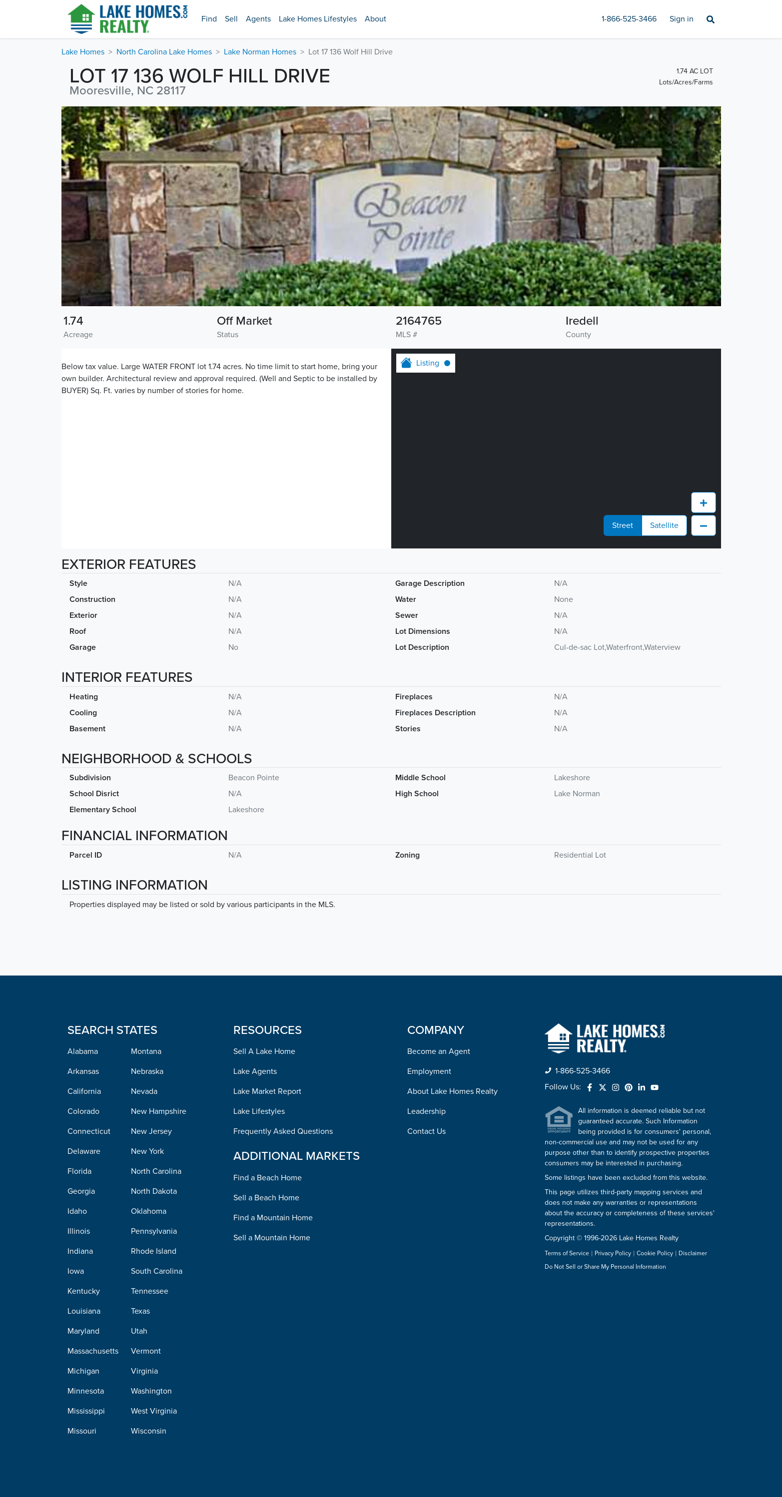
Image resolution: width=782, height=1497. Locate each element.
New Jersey (151, 1131)
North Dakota (154, 1191)
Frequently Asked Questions (283, 1131)
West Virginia (154, 1411)
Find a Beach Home (267, 1178)
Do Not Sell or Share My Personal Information (605, 1267)
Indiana (80, 1251)
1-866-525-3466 (629, 19)
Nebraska (147, 1071)
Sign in (682, 19)
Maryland (83, 1331)
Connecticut (88, 1131)
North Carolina (156, 1171)
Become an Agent (438, 1051)
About (375, 19)
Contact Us (426, 1131)
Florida (79, 1171)
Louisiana (83, 1311)
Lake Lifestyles (259, 1111)
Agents (258, 19)
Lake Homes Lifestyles (318, 19)
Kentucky (83, 1291)
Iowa (75, 1271)
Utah (139, 1331)
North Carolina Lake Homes (164, 52)
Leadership (426, 1111)
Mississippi (86, 1411)
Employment (429, 1071)
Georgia (81, 1191)
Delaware (83, 1151)
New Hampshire (158, 1111)
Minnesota (85, 1391)
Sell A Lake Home (264, 1051)
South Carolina (156, 1271)
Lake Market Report (267, 1091)
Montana (146, 1051)
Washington (151, 1391)
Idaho (77, 1211)
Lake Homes (82, 52)
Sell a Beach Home (266, 1198)
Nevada (144, 1091)
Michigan (83, 1371)
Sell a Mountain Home (271, 1238)
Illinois (78, 1231)
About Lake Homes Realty (452, 1091)
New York (147, 1151)
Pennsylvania (154, 1231)
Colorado (83, 1111)
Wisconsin (148, 1431)
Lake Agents (255, 1071)
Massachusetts (92, 1351)
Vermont (146, 1351)
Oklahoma (148, 1211)
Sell (231, 19)
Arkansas (83, 1071)
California (84, 1091)
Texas (140, 1311)
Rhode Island (153, 1251)
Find (209, 19)
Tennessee (149, 1291)
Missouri (81, 1431)
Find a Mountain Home (273, 1218)
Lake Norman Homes (260, 52)
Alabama (82, 1051)
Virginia (144, 1371)
